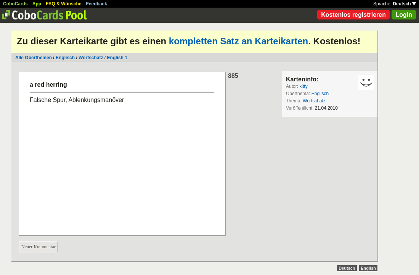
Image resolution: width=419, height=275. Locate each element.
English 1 (117, 57)
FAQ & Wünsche (63, 3)
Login (403, 14)
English (368, 268)
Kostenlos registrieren (353, 14)
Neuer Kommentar (38, 246)
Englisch (65, 57)
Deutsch (404, 3)
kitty (303, 86)
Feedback (96, 3)
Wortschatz (91, 57)
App (36, 3)
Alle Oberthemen (33, 57)
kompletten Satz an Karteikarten (238, 41)
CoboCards (15, 3)
